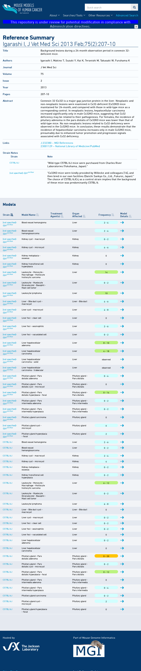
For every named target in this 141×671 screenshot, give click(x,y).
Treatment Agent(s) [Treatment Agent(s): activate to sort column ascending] (67, 215)
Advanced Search (127, 15)
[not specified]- (22, 173)
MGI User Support (54, 655)
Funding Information (15, 648)
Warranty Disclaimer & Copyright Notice (26, 652)
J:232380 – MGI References (57, 142)
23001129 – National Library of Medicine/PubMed (70, 146)
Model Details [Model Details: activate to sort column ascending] (129, 215)
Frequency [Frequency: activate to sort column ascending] (113, 214)
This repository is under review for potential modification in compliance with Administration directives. (74, 22)
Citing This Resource (15, 644)
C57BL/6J (14, 162)
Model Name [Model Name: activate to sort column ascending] (27, 214)
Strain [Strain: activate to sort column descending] (6, 214)
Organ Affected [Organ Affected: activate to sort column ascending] (90, 214)
